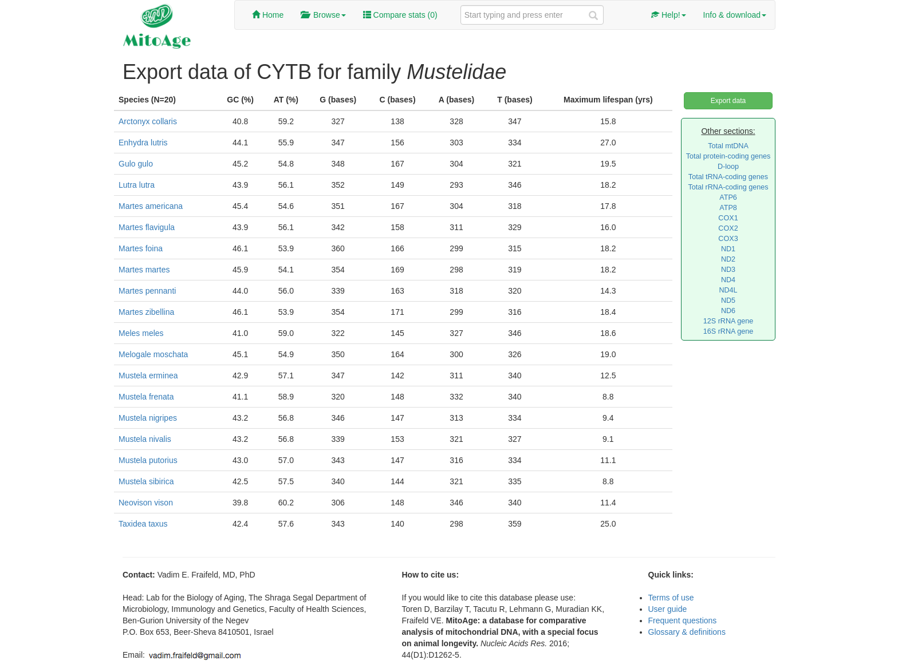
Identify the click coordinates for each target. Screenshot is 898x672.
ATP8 (728, 208)
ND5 (728, 301)
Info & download (734, 14)
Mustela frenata (146, 396)
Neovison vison (146, 502)
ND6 (728, 311)
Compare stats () (400, 14)
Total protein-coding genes (728, 156)
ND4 (728, 280)
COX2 (728, 228)
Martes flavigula (147, 227)
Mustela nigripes (148, 417)
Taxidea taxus (143, 523)
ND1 (728, 249)
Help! (668, 14)
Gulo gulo (136, 163)
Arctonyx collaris (148, 121)
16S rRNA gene (728, 331)
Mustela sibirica (146, 481)
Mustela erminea (148, 375)
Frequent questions (682, 620)
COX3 (728, 239)
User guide (667, 609)
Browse (323, 14)
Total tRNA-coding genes (728, 177)
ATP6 (728, 197)
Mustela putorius (148, 460)
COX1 (728, 218)
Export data (728, 101)
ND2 (728, 259)
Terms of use (671, 597)
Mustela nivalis (145, 439)
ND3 (728, 270)
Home (267, 14)
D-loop (728, 167)
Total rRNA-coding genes (728, 187)
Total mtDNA (728, 146)
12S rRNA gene (728, 321)
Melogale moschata (153, 354)
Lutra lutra (137, 184)
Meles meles (141, 333)
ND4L (728, 290)
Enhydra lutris (143, 142)
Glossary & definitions (687, 632)
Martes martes (144, 269)
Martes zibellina (146, 312)
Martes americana (151, 206)
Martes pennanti (147, 290)
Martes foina (141, 248)
